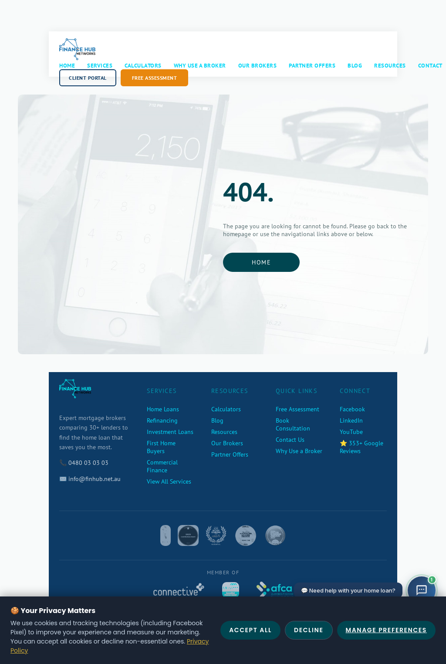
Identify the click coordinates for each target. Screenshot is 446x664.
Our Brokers (257, 65)
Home (67, 65)
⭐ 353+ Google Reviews (361, 447)
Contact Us (290, 440)
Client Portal (88, 78)
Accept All (250, 630)
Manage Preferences (386, 630)
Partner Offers (312, 65)
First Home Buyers (161, 447)
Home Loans (163, 409)
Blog (355, 65)
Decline (309, 630)
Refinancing (162, 420)
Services (99, 65)
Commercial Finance (162, 466)
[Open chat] (422, 590)
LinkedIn (351, 420)
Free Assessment (154, 78)
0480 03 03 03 (88, 463)
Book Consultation (293, 424)
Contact (430, 65)
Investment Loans (170, 432)
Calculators (143, 65)
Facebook (352, 409)
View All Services (169, 481)
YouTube (351, 432)
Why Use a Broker (200, 65)
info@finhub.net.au (94, 479)
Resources (390, 65)
